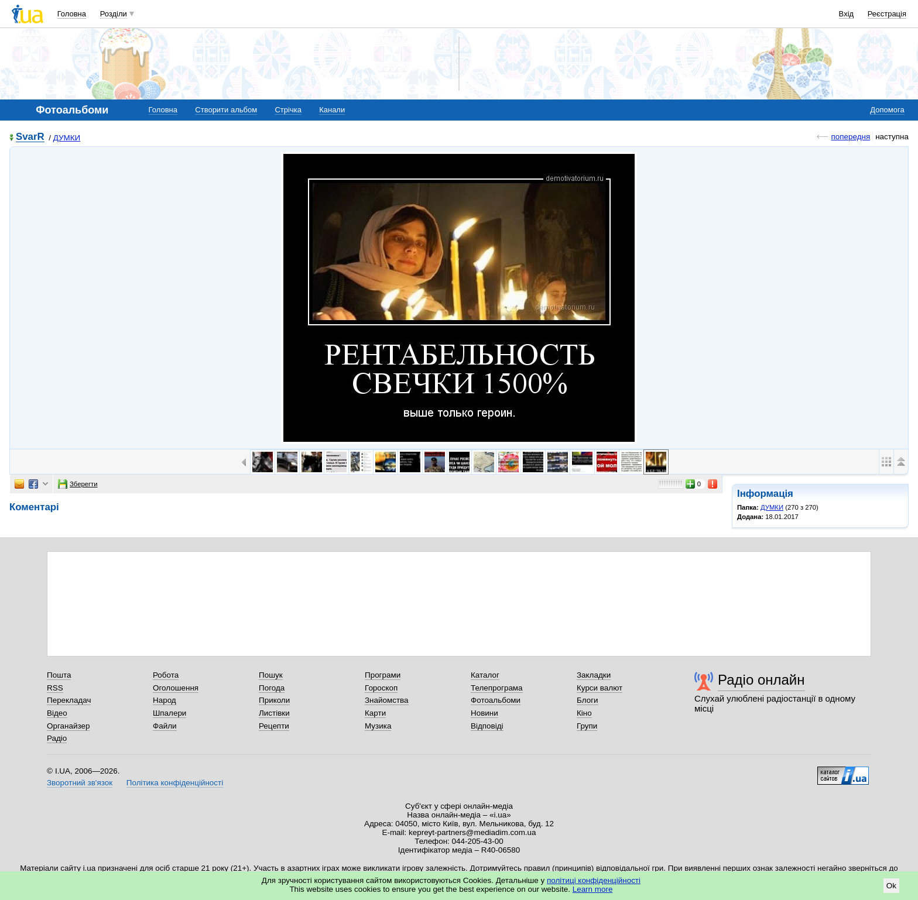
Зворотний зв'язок (79, 782)
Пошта (59, 675)
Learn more (593, 889)
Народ (164, 700)
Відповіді (487, 726)
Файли (165, 726)
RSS (55, 687)
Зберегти (78, 484)
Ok (891, 885)
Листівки (274, 713)
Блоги (587, 700)
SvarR (30, 137)
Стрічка (288, 109)
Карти (375, 713)
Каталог (485, 675)
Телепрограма (497, 687)
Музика (378, 726)
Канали (332, 109)
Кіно (584, 713)
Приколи (274, 700)
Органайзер (68, 726)
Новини (484, 713)
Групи (587, 726)
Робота (166, 675)
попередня (850, 136)
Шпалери (169, 713)
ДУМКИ (66, 137)
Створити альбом (226, 109)
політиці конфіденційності (593, 880)
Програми (382, 675)
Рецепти (274, 726)
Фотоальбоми (495, 700)
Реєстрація (887, 13)
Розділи (113, 13)
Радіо (57, 738)
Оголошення (175, 687)
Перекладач (69, 700)
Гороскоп (381, 687)
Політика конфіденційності (174, 782)
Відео (57, 713)
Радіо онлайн (761, 680)
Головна (71, 13)
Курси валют (599, 687)
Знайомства (387, 700)
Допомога (887, 109)
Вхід (846, 13)
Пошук (271, 675)
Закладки (594, 675)
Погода (272, 687)
